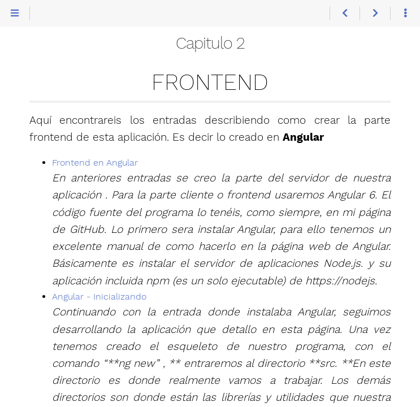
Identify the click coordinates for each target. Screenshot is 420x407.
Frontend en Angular (95, 162)
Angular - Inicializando (99, 296)
